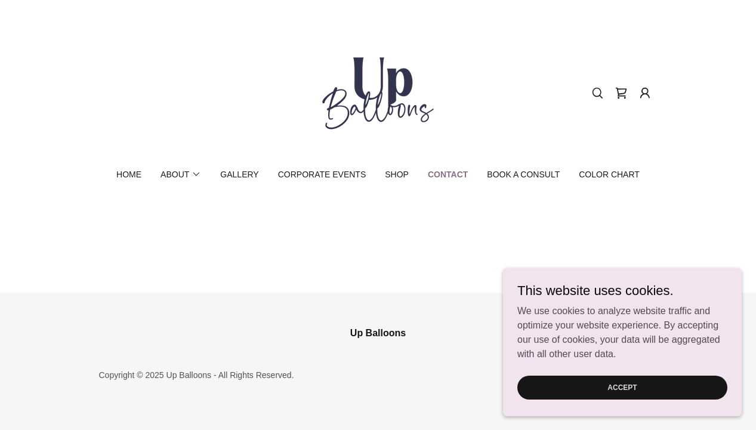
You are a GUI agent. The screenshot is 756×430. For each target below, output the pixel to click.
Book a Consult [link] (523, 174)
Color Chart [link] (609, 174)
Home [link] (128, 174)
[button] (645, 93)
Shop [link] (397, 174)
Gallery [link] (239, 174)
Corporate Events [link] (322, 174)
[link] (377, 92)
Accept (622, 387)
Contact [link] (448, 174)
